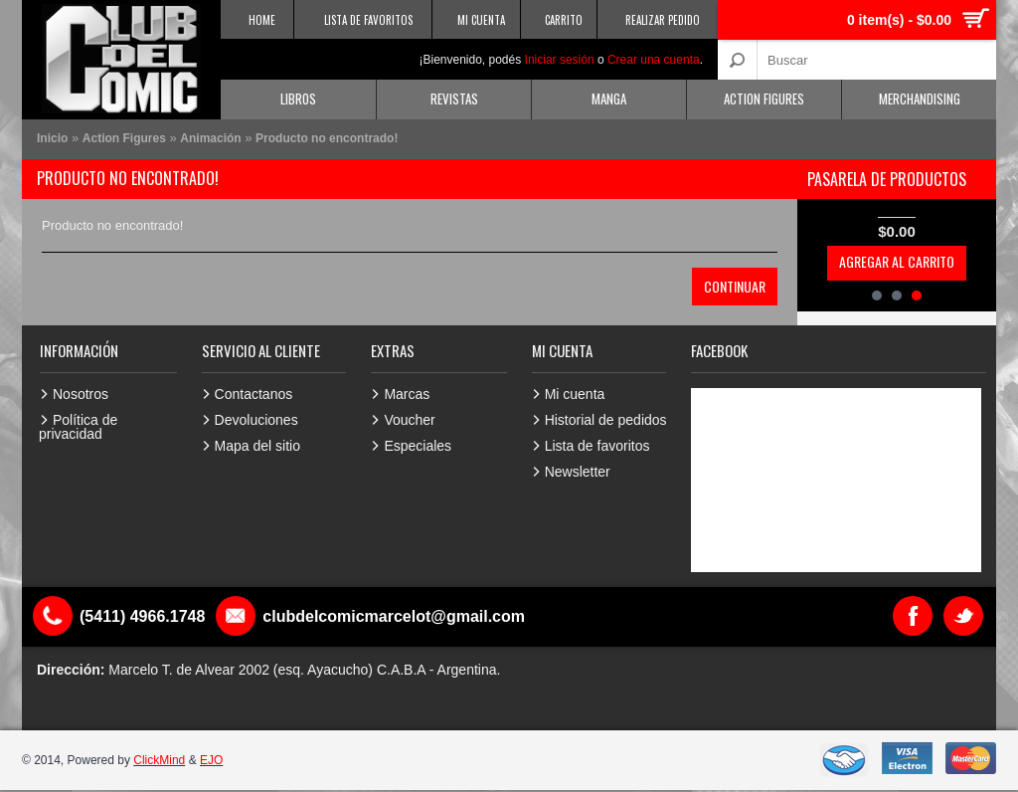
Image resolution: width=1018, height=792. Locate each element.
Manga (609, 98)
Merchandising (919, 98)
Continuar (734, 286)
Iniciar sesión (559, 60)
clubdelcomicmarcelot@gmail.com (393, 616)
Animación (210, 138)
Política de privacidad (78, 427)
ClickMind (159, 760)
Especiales (417, 446)
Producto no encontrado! (326, 138)
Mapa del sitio (257, 446)
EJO (211, 760)
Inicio (52, 138)
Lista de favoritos (597, 446)
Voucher (409, 420)
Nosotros (80, 394)
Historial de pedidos (606, 420)
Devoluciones (256, 420)
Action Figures (764, 98)
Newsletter (577, 472)
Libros (298, 98)
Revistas (454, 98)
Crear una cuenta (653, 60)
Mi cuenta (575, 394)
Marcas (406, 394)
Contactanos (254, 394)
